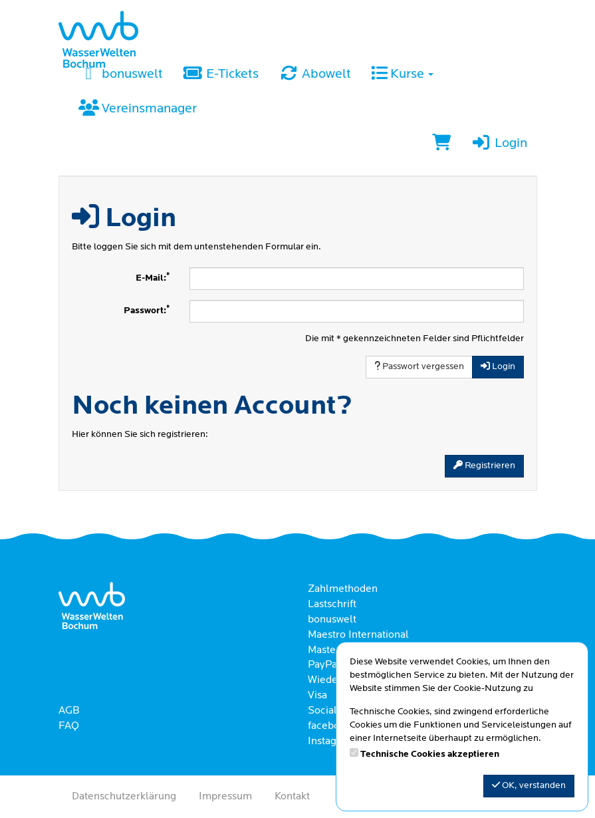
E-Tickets (221, 74)
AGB (69, 711)
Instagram (331, 741)
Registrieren (484, 465)
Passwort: (147, 310)
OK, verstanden (529, 785)
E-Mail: (153, 277)
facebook (329, 726)
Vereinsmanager (137, 109)
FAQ (69, 726)
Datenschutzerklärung (124, 796)
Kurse (402, 74)
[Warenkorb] (441, 144)
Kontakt (292, 796)
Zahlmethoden (343, 589)
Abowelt (315, 74)
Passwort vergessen (419, 366)
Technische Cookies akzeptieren (429, 754)
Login (499, 143)
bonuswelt (120, 74)
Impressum (225, 796)
